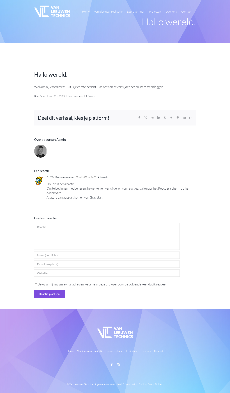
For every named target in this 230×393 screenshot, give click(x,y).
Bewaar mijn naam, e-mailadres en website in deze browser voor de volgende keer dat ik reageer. (102, 284)
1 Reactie (90, 95)
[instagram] (118, 364)
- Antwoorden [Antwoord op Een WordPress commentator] (102, 177)
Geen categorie (75, 95)
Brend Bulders (156, 384)
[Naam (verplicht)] (107, 255)
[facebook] (111, 364)
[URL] (107, 273)
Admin (43, 95)
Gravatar (96, 197)
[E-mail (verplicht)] (107, 264)
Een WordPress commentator (60, 177)
